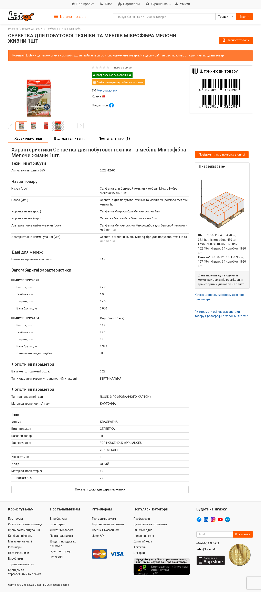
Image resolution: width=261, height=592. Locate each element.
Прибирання (53, 28)
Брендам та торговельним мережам (24, 572)
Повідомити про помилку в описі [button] (222, 154)
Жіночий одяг (143, 530)
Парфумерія (142, 518)
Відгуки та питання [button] (70, 138)
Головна (13, 28)
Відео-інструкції (60, 551)
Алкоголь (140, 547)
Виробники (15, 558)
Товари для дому (32, 28)
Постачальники (18, 552)
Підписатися (243, 534)
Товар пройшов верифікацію (112, 75)
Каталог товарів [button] (70, 16)
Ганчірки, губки (72, 28)
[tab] (70, 16)
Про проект (15, 518)
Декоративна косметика (150, 524)
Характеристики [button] (28, 138)
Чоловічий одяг (144, 535)
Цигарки (139, 552)
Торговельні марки (21, 564)
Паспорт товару (235, 40)
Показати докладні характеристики (100, 489)
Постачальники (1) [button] (114, 138)
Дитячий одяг (143, 541)
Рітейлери (15, 547)
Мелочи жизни (107, 90)
